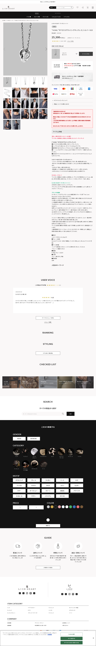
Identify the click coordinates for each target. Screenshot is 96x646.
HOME (3, 20)
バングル (50, 617)
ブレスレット (51, 614)
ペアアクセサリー (31, 614)
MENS (36, 13)
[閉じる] (93, 638)
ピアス (29, 617)
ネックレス (9, 617)
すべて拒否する (71, 638)
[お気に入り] (77, 7)
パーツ (70, 619)
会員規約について (66, 629)
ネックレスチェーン (11, 619)
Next (45, 49)
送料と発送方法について (67, 78)
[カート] (88, 7)
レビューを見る (70, 41)
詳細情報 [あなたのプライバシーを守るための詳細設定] (50, 634)
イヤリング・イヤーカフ (32, 619)
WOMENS (58, 13)
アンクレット (51, 619)
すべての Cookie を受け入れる (71, 642)
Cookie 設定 (71, 634)
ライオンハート (10, 20)
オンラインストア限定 (73, 614)
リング (8, 614)
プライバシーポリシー (39, 629)
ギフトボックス (72, 617)
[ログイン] (83, 7)
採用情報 (9, 629)
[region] (48, 638)
